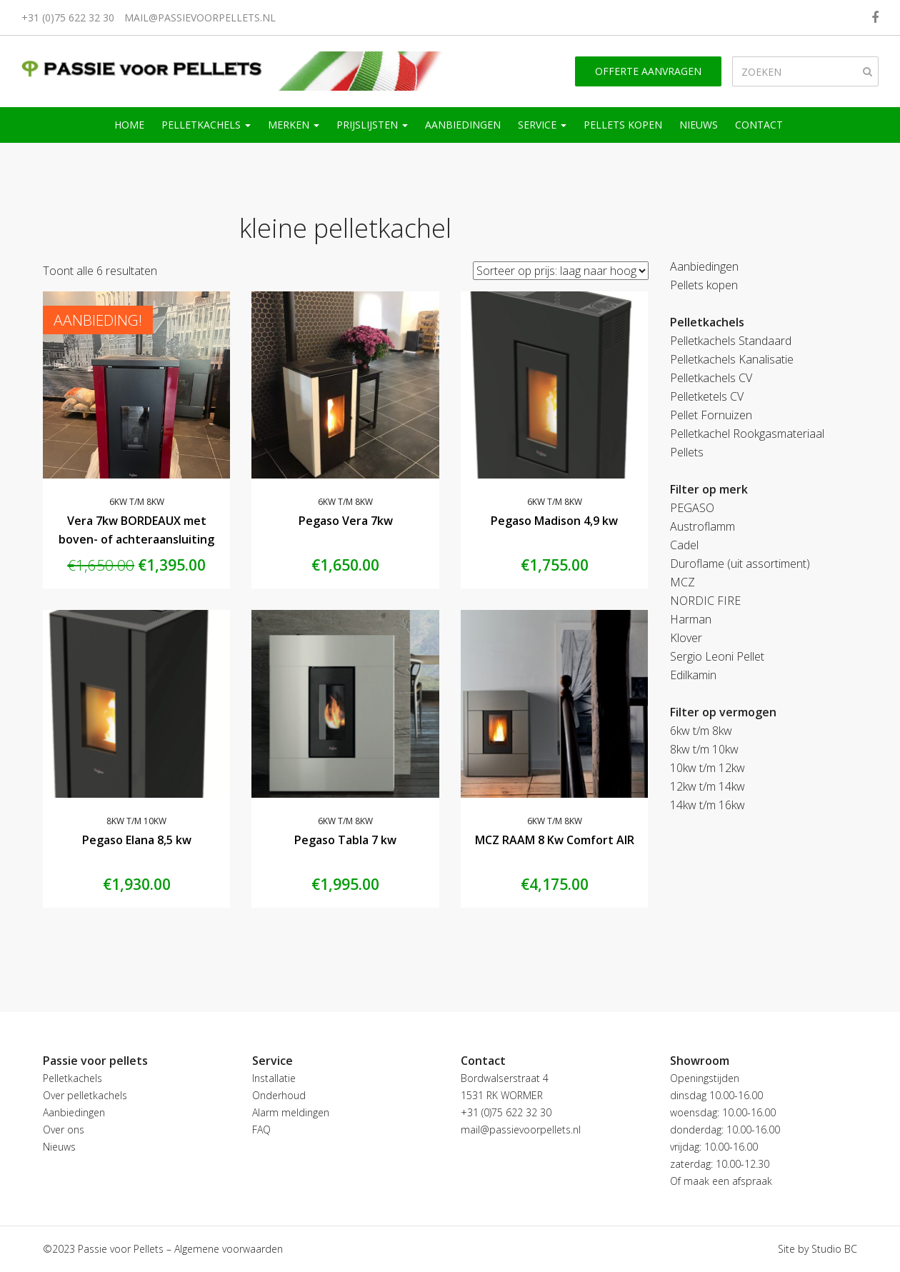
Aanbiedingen (463, 124)
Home (129, 124)
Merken (293, 124)
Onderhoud (279, 1095)
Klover (686, 638)
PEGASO (692, 508)
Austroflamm (702, 526)
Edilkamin (693, 675)
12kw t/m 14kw (707, 786)
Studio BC (834, 1249)
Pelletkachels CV (711, 378)
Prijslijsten (372, 124)
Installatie (274, 1078)
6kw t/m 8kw (136, 502)
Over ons (63, 1129)
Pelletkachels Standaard (730, 341)
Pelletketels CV (707, 396)
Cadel (684, 545)
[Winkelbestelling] (561, 270)
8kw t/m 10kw (136, 821)
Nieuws (698, 124)
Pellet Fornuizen (711, 415)
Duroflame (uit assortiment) (740, 563)
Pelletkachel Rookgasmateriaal (747, 433)
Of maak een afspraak (721, 1181)
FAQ (261, 1129)
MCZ (682, 582)
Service (542, 124)
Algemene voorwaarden (228, 1249)
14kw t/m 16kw (707, 805)
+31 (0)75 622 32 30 (67, 17)
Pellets (687, 452)
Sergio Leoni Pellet (717, 656)
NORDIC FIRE (705, 601)
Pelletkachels (206, 124)
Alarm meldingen (290, 1112)
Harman (690, 619)
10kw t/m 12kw (707, 768)
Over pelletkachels (85, 1095)
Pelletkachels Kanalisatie (732, 359)
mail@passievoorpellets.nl (200, 17)
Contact (759, 124)
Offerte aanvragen (648, 71)
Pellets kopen (623, 124)
